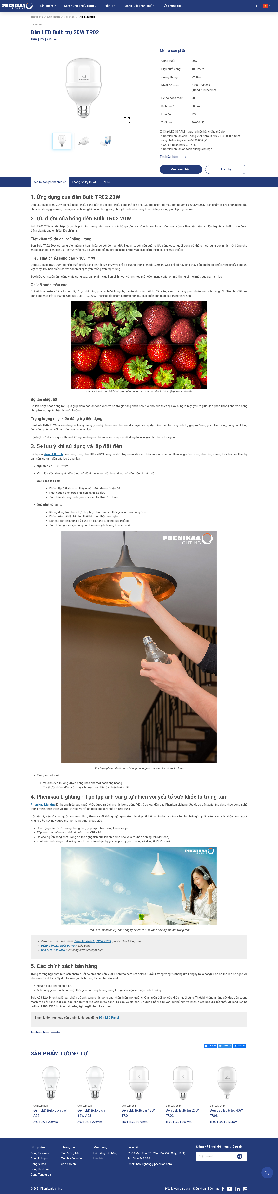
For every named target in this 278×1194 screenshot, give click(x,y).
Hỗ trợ (109, 6)
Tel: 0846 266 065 (139, 1158)
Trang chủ (37, 16)
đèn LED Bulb (53, 454)
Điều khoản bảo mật (206, 1188)
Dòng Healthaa (40, 1169)
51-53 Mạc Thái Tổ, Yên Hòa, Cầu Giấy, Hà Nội (157, 1153)
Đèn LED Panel (109, 1017)
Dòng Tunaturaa (41, 1174)
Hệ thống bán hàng (105, 1153)
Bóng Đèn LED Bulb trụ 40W (59, 945)
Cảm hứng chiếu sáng (79, 6)
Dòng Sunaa (38, 1164)
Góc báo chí (68, 1164)
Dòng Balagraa (40, 1158)
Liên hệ (226, 169)
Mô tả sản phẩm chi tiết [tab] (50, 182)
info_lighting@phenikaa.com (91, 1006)
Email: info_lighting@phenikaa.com (150, 1164)
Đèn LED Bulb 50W (53, 950)
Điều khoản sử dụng (177, 1188)
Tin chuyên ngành (72, 1158)
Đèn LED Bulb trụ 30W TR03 (92, 941)
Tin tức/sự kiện (70, 1153)
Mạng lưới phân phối (138, 6)
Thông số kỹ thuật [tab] (84, 182)
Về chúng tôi (172, 6)
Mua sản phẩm (180, 169)
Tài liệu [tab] (106, 182)
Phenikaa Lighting (43, 804)
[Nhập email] (214, 1156)
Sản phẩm (46, 6)
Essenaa (69, 16)
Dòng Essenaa (40, 1153)
